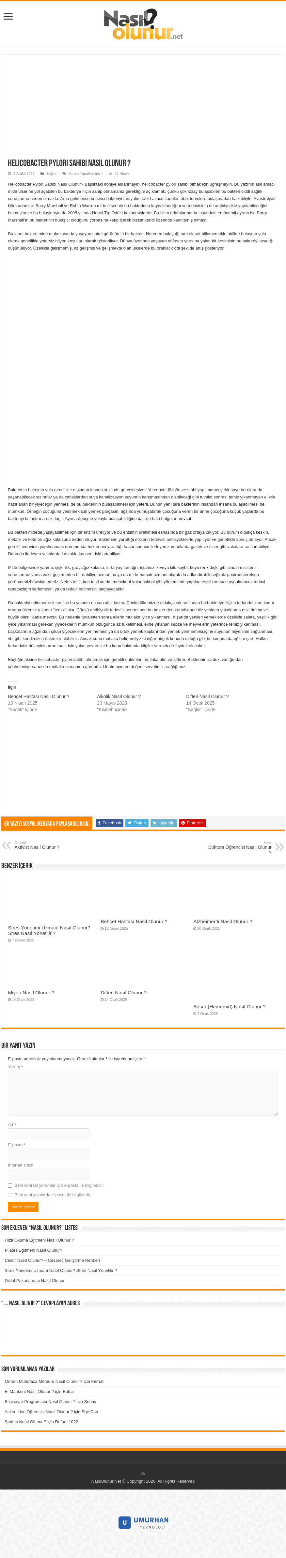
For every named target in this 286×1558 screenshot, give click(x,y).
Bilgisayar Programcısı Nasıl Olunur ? (40, 1401)
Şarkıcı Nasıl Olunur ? (25, 1421)
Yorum (15, 1066)
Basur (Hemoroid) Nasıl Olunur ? (229, 1006)
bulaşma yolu (253, 233)
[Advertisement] (143, 110)
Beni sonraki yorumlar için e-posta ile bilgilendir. (59, 1185)
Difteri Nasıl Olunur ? (207, 696)
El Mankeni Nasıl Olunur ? (29, 1391)
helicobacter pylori (159, 184)
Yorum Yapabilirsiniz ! (86, 174)
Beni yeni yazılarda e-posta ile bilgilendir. (52, 1194)
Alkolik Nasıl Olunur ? (119, 696)
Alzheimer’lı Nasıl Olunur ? (222, 921)
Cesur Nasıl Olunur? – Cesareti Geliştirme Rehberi (52, 1260)
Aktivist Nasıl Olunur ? (47, 845)
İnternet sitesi (20, 1165)
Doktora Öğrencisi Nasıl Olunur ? (238, 848)
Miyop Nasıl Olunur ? (31, 992)
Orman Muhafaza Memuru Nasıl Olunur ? (43, 1381)
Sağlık (51, 174)
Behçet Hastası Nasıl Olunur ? (38, 696)
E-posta (16, 1144)
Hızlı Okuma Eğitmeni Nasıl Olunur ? (39, 1240)
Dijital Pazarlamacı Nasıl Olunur (35, 1280)
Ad (12, 1124)
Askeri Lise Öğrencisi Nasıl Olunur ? (39, 1411)
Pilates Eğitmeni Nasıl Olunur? (33, 1250)
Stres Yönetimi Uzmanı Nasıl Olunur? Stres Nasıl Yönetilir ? (49, 930)
